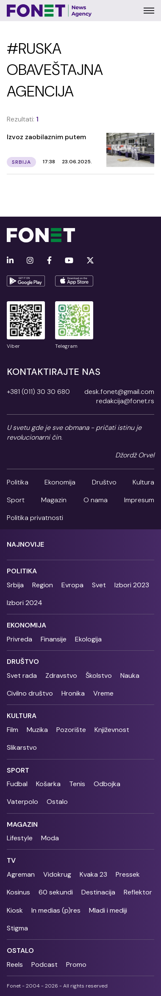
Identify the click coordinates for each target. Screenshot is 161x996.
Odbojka (107, 783)
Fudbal (17, 783)
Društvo (104, 482)
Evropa (72, 585)
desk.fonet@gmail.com (119, 391)
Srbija (15, 585)
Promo (76, 964)
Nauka (129, 675)
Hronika (73, 693)
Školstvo (99, 675)
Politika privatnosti (35, 517)
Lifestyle (20, 838)
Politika (17, 482)
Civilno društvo (30, 693)
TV (11, 860)
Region (42, 585)
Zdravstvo (61, 675)
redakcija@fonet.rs (125, 400)
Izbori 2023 (131, 585)
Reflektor (138, 892)
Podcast (44, 964)
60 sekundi (56, 892)
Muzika (37, 729)
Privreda (19, 639)
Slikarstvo (22, 747)
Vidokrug (57, 874)
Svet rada (22, 675)
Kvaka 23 (93, 874)
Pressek (128, 874)
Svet (99, 585)
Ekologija (88, 639)
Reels (15, 964)
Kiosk (15, 910)
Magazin (54, 499)
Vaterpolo (22, 801)
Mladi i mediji (108, 910)
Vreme (103, 693)
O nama (95, 499)
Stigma (17, 928)
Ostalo (57, 801)
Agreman (21, 874)
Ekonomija (59, 482)
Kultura (143, 482)
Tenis (77, 783)
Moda (50, 838)
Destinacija (98, 892)
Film (12, 729)
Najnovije (25, 544)
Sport (16, 499)
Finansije (54, 639)
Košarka (48, 783)
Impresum (139, 499)
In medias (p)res (55, 910)
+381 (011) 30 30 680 (38, 391)
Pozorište (71, 729)
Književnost (111, 729)
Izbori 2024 (24, 602)
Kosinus (18, 892)
